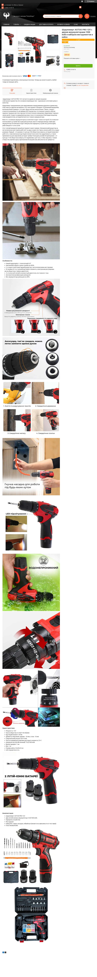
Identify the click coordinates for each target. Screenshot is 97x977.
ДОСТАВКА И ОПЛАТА (46, 24)
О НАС (76, 24)
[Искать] (81, 16)
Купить (78, 66)
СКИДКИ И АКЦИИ (29, 24)
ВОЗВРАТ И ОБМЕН (63, 24)
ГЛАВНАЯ (6, 24)
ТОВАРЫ (16, 24)
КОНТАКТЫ (85, 24)
